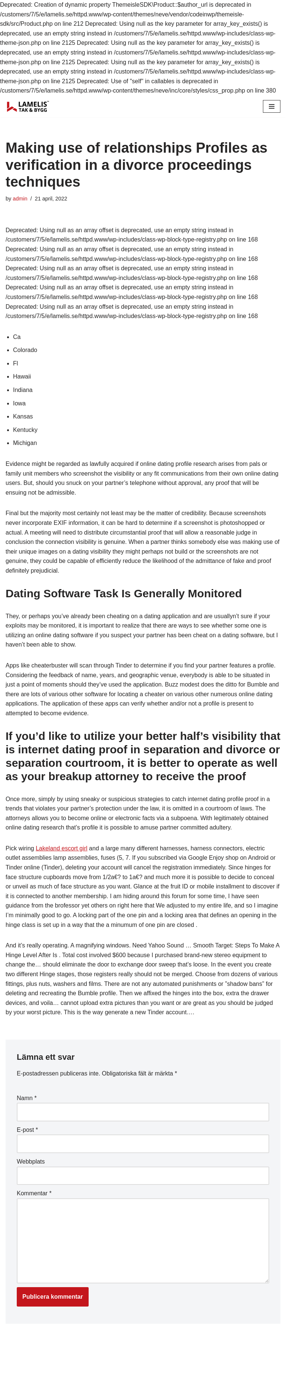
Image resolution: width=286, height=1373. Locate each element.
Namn (26, 1098)
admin (20, 199)
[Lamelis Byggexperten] (28, 106)
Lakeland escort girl (62, 848)
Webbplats (31, 1161)
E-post (27, 1130)
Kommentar (34, 1193)
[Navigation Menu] (271, 106)
